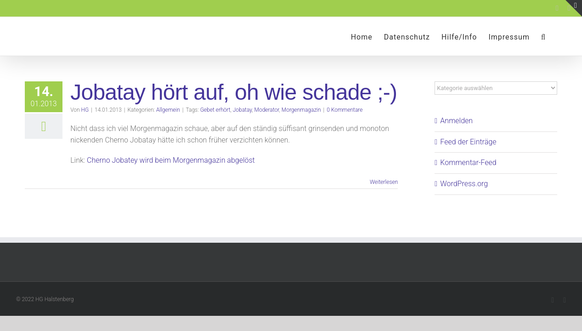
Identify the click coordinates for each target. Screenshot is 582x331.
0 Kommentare (344, 110)
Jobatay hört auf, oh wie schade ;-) (233, 92)
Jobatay (242, 110)
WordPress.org (464, 183)
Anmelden (456, 120)
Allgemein (168, 110)
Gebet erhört (215, 110)
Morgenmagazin (301, 110)
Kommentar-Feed (468, 162)
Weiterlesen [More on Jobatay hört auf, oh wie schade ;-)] (384, 182)
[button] (555, 36)
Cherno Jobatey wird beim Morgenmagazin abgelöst (171, 160)
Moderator (266, 110)
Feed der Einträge (468, 141)
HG (85, 110)
